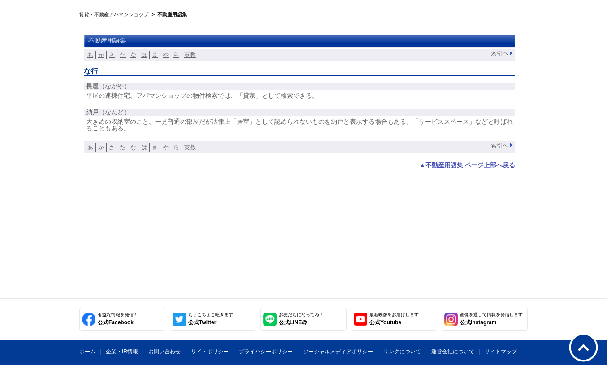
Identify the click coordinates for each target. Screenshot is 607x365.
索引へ (499, 53)
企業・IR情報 (122, 351)
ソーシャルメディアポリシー (338, 351)
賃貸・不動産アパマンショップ (113, 14)
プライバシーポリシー (266, 351)
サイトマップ (501, 351)
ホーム (87, 351)
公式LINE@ (301, 319)
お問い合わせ (164, 351)
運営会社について (452, 351)
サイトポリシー (210, 351)
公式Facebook (118, 319)
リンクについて (402, 351)
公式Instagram (493, 319)
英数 (190, 55)
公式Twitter (210, 319)
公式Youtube (396, 319)
